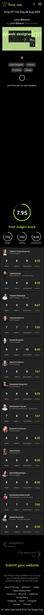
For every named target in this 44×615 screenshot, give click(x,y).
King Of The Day (12, 587)
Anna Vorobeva (16, 362)
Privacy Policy (22, 597)
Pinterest (27, 604)
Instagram (32, 601)
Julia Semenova (16, 318)
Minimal (30, 64)
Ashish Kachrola (16, 517)
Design (28, 70)
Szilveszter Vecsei (17, 406)
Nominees (26, 587)
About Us (22, 594)
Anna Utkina (14, 451)
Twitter (22, 601)
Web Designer (16, 64)
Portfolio (17, 70)
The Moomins (19, 554)
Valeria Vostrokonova (19, 251)
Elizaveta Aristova (17, 428)
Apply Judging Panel (22, 590)
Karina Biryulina (16, 340)
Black (22, 78)
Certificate (33, 594)
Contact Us (11, 594)
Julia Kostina (15, 273)
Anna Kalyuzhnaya (17, 473)
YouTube (16, 604)
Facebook (12, 601)
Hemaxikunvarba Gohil (19, 495)
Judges (36, 587)
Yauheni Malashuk (17, 295)
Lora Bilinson (22, 19)
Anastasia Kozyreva (18, 384)
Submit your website (22, 565)
